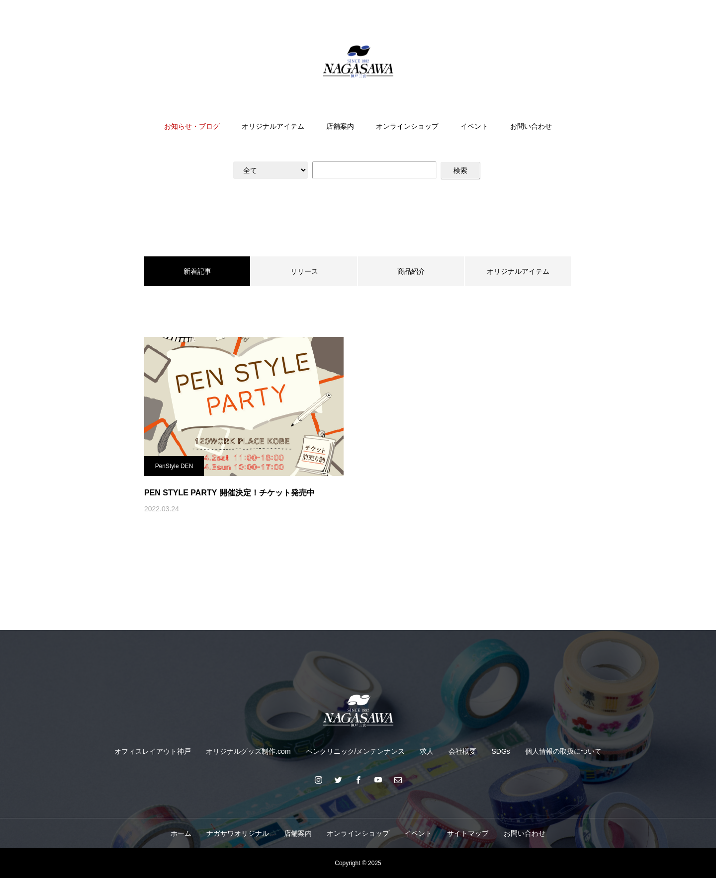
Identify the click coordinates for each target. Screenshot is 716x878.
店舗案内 (340, 126)
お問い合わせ (531, 126)
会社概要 (462, 751)
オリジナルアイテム (273, 126)
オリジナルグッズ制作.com (248, 751)
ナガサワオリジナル (237, 833)
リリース (304, 271)
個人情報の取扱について (563, 751)
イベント (474, 126)
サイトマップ (468, 833)
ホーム (181, 833)
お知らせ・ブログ (192, 126)
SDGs (500, 751)
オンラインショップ (407, 126)
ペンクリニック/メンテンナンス (355, 751)
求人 (427, 751)
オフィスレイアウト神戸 (152, 751)
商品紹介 (411, 271)
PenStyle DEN (174, 466)
